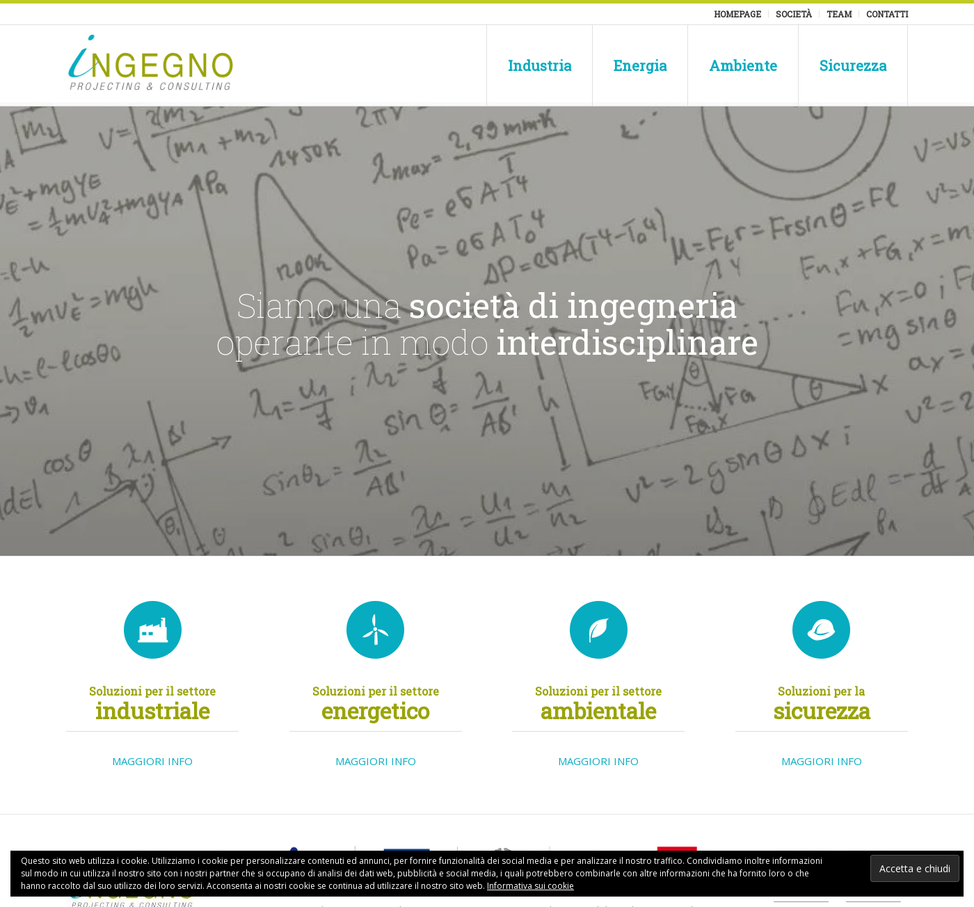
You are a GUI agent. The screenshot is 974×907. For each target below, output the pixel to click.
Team (839, 13)
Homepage (737, 13)
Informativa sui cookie (530, 886)
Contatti (887, 13)
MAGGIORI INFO (152, 761)
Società (794, 13)
